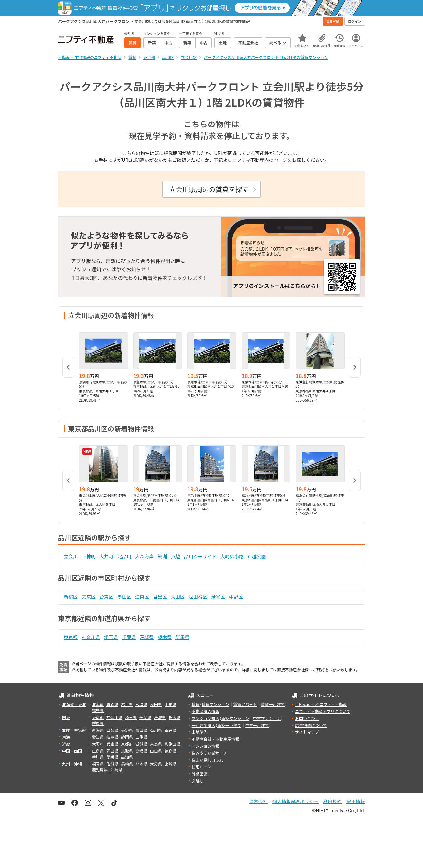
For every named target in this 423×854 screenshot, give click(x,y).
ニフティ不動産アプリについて (322, 711)
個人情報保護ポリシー (295, 801)
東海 (66, 737)
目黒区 (160, 596)
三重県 (141, 737)
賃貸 (196, 704)
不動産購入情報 (205, 711)
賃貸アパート (245, 704)
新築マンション (235, 718)
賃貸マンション (215, 704)
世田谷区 (198, 596)
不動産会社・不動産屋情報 (215, 739)
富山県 (141, 730)
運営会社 (258, 801)
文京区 (89, 596)
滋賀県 (141, 744)
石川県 (156, 730)
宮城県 (141, 704)
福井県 (170, 730)
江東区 (142, 596)
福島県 (98, 710)
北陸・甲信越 (74, 730)
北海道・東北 (74, 704)
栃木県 (165, 637)
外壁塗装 (200, 773)
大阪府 (98, 744)
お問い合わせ (307, 718)
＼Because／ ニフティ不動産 (321, 704)
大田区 (178, 596)
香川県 (98, 757)
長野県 (127, 730)
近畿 (66, 744)
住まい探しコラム (207, 760)
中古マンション (267, 718)
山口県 (156, 751)
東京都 (71, 637)
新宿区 (71, 596)
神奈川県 (91, 637)
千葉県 (129, 637)
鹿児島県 (100, 769)
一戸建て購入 (203, 725)
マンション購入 (205, 718)
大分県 (156, 763)
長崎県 (127, 763)
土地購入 (200, 732)
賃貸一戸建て (273, 704)
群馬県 (182, 637)
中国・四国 (72, 751)
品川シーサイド (200, 556)
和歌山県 (172, 744)
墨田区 (124, 596)
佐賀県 (112, 763)
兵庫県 (112, 744)
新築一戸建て (229, 725)
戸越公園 (257, 556)
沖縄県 (116, 769)
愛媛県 (112, 757)
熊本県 (141, 763)
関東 (66, 717)
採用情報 (355, 801)
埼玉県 (111, 637)
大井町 (106, 556)
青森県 (112, 704)
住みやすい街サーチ (209, 753)
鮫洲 (162, 556)
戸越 (175, 556)
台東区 (106, 596)
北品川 (124, 556)
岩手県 (127, 704)
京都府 (127, 744)
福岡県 (98, 763)
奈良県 (156, 744)
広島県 (98, 751)
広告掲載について (311, 725)
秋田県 (156, 704)
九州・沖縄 (72, 763)
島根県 (141, 751)
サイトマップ (307, 732)
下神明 (89, 556)
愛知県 (98, 737)
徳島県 (170, 751)
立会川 (71, 556)
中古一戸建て (257, 725)
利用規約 (332, 801)
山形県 (170, 704)
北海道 (98, 704)
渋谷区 (218, 596)
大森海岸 (144, 556)
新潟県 (98, 730)
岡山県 (112, 751)
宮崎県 (170, 763)
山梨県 (112, 730)
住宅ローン (201, 766)
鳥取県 (127, 751)
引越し (198, 780)
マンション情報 (205, 746)
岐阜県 (112, 737)
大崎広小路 (232, 556)
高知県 (127, 757)
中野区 (236, 596)
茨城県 (147, 637)
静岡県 (127, 737)
